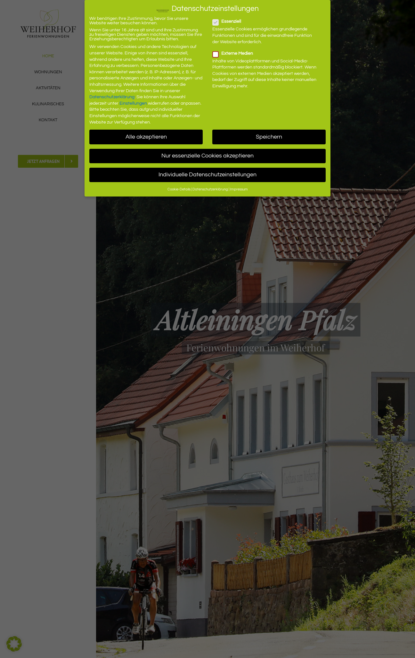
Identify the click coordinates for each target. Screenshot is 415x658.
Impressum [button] (239, 189)
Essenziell (229, 21)
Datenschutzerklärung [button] (210, 189)
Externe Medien (235, 53)
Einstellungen (133, 103)
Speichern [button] (269, 137)
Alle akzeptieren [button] (146, 137)
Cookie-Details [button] (179, 189)
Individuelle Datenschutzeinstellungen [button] (207, 175)
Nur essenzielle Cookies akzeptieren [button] (207, 156)
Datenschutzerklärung (111, 97)
